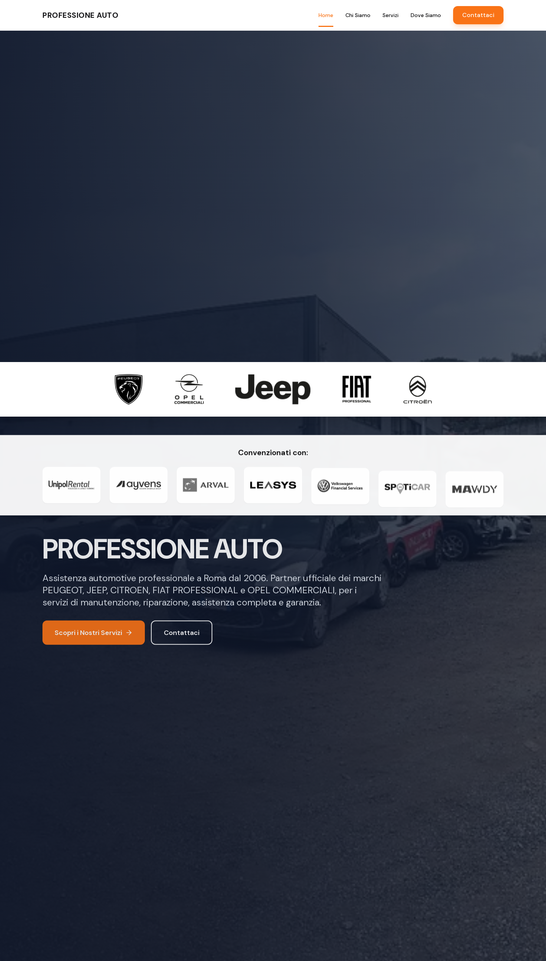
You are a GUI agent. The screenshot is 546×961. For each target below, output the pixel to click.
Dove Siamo (426, 15)
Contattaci (478, 15)
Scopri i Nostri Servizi (94, 633)
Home (325, 15)
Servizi (391, 15)
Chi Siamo (357, 15)
